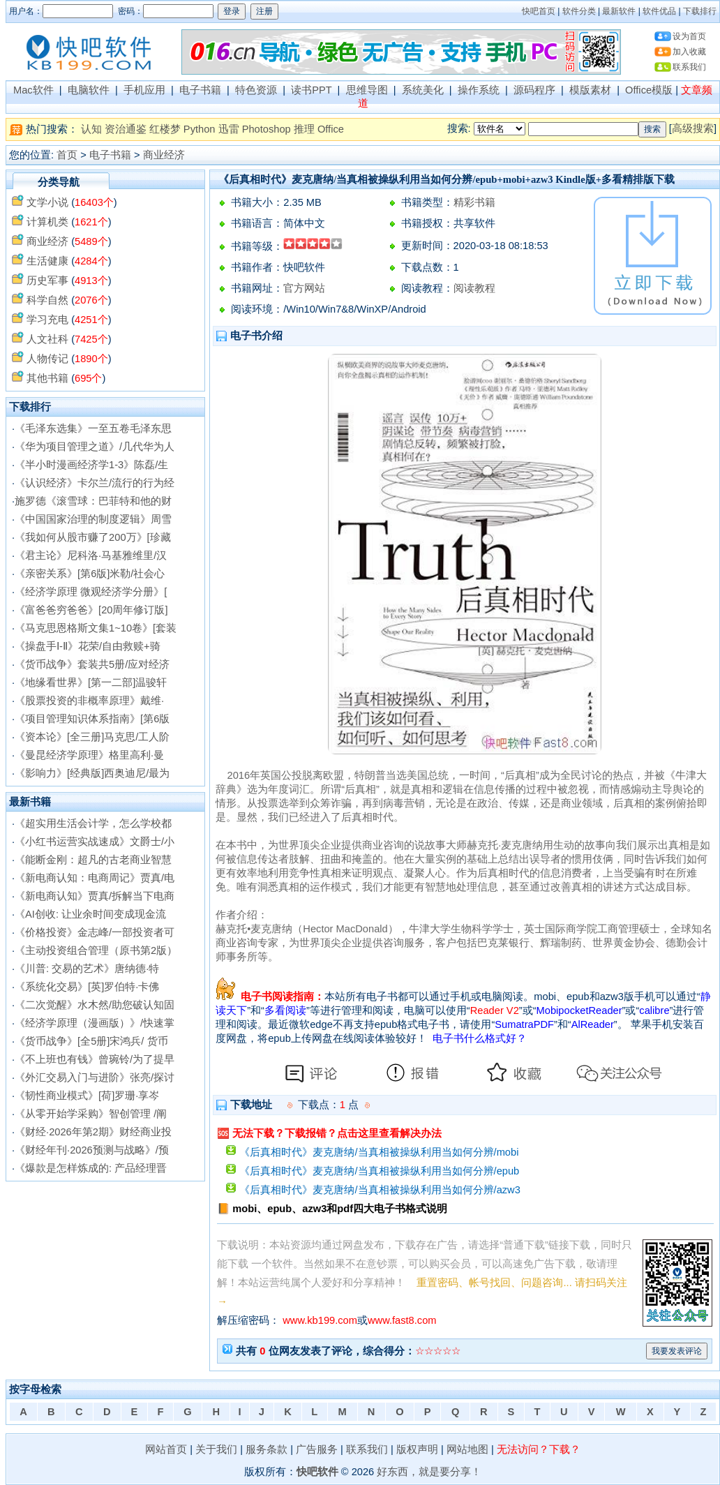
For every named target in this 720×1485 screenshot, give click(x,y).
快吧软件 (317, 1471)
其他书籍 (47, 378)
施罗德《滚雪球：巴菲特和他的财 (93, 501)
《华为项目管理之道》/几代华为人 (94, 446)
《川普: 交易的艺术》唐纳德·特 (87, 968)
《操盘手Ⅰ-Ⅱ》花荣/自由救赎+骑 (87, 646)
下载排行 (700, 11)
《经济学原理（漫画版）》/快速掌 (94, 1023)
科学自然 (47, 300)
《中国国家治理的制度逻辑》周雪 (93, 519)
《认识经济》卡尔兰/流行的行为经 (94, 482)
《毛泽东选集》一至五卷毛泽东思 (93, 428)
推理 (304, 129)
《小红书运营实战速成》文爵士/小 (94, 841)
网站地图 (467, 1449)
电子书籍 (200, 90)
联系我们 (689, 67)
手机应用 (144, 90)
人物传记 (47, 358)
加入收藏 (689, 52)
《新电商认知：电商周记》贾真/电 (94, 877)
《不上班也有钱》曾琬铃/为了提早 (94, 1059)
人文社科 (47, 339)
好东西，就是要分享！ (429, 1471)
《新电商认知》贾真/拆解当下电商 (94, 896)
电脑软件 (89, 90)
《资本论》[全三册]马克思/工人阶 (92, 736)
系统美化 (423, 90)
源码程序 (534, 90)
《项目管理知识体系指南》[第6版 (92, 718)
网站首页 (166, 1449)
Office (330, 129)
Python (199, 129)
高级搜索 (693, 128)
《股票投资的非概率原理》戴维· (89, 700)
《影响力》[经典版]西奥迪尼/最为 (92, 773)
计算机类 (47, 221)
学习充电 (47, 319)
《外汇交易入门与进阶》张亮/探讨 (94, 1077)
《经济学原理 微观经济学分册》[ (91, 591)
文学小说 (47, 202)
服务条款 (266, 1449)
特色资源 (256, 90)
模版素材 (590, 90)
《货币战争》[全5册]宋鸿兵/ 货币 (91, 1041)
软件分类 (579, 11)
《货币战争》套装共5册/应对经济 (92, 664)
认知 (91, 129)
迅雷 (228, 129)
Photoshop (266, 129)
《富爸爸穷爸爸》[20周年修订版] (91, 609)
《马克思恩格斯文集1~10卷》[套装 (96, 628)
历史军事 (47, 280)
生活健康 (47, 261)
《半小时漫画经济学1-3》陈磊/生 (91, 464)
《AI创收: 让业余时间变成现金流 (90, 914)
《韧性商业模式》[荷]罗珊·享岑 (87, 1095)
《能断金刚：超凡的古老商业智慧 (93, 859)
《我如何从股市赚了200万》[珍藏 (93, 537)
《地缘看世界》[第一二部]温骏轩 (91, 682)
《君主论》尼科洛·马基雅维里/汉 (91, 555)
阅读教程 (474, 288)
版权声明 (417, 1449)
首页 (67, 155)
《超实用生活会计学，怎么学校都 (93, 823)
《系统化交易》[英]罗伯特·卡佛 (87, 986)
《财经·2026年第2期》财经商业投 (93, 1131)
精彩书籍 (474, 202)
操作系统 (479, 90)
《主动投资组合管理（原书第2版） (96, 950)
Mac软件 (33, 90)
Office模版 (649, 90)
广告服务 (317, 1449)
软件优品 (659, 11)
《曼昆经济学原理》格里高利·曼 (89, 755)
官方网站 (304, 288)
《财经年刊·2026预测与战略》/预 (92, 1150)
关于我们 (216, 1449)
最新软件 (619, 11)
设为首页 (689, 36)
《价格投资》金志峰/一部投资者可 (94, 932)
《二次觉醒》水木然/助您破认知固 (94, 1004)
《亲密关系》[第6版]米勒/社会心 (90, 573)
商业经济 (164, 155)
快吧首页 (538, 11)
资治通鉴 (126, 129)
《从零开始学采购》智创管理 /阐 (91, 1113)
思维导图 (367, 90)
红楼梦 (165, 129)
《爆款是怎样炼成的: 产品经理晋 (91, 1168)
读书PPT (311, 90)
